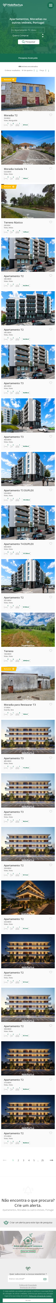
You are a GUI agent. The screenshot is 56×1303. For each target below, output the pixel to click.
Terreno (8, 651)
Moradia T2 (10, 115)
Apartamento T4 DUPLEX (19, 544)
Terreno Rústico (13, 222)
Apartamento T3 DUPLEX (19, 490)
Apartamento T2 (13, 276)
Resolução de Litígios (28, 1287)
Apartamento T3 (13, 383)
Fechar (28, 1300)
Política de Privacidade (28, 1285)
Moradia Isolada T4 (15, 169)
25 (41, 1160)
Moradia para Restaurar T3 (20, 704)
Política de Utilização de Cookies (40, 1296)
